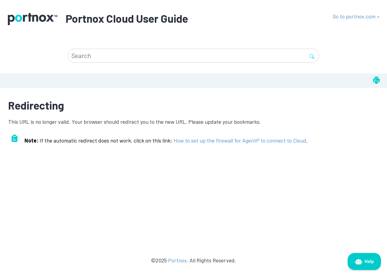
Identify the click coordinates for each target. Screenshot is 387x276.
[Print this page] (376, 81)
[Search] (311, 55)
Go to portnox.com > (356, 16)
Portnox (177, 260)
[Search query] (193, 55)
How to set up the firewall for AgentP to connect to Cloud (240, 140)
